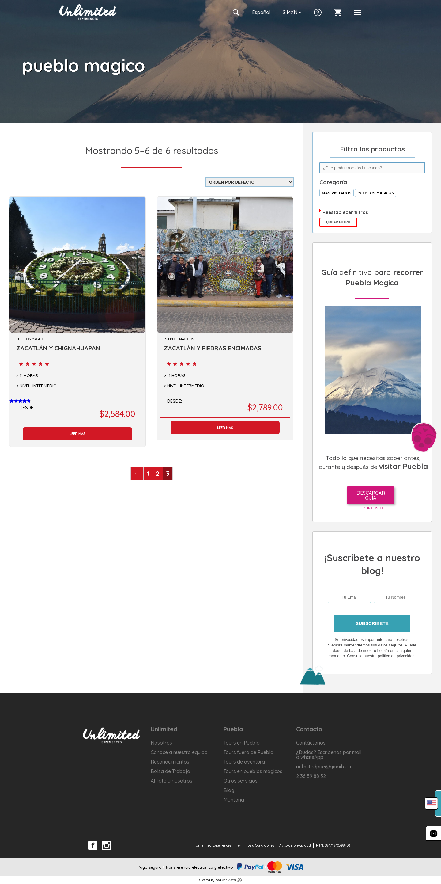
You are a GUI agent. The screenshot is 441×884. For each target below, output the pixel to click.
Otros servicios (241, 780)
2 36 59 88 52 (311, 776)
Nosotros (161, 742)
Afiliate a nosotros (171, 780)
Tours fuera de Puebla (248, 752)
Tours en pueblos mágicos (253, 771)
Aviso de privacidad (295, 845)
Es (261, 12)
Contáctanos (311, 742)
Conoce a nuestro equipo (179, 752)
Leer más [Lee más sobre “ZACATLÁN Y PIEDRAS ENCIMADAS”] (225, 427)
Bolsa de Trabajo (170, 771)
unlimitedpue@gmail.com (324, 766)
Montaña (234, 799)
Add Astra (229, 880)
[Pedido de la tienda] (249, 182)
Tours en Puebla (242, 742)
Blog (229, 790)
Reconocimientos (170, 761)
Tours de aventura (244, 761)
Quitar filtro (338, 222)
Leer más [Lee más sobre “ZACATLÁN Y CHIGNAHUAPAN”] (77, 434)
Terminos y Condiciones (255, 845)
